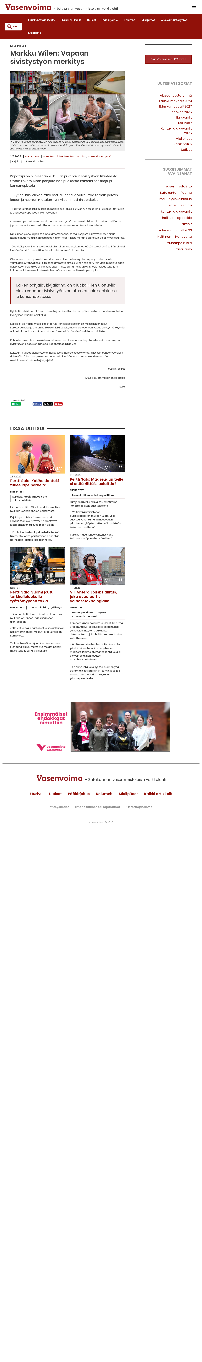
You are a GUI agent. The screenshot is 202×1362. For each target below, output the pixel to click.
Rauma (186, 194)
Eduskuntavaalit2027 (175, 107)
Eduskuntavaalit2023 (175, 102)
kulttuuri (93, 157)
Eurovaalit (184, 118)
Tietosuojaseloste (139, 809)
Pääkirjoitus (183, 145)
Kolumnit (185, 124)
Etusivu (34, 795)
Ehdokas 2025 (181, 113)
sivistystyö (105, 157)
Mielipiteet (32, 157)
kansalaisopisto (59, 157)
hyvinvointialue (180, 200)
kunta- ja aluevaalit (176, 212)
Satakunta (168, 194)
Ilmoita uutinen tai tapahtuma (97, 809)
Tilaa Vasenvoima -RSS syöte (168, 60)
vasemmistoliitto (178, 187)
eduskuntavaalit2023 (175, 231)
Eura (46, 157)
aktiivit (187, 225)
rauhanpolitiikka (179, 244)
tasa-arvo (184, 250)
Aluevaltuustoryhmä (176, 96)
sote (172, 206)
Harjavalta (183, 238)
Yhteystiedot (59, 809)
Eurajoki (186, 206)
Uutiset (186, 151)
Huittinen (164, 238)
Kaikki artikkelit (160, 795)
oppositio (184, 219)
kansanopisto (78, 157)
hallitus (167, 219)
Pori (162, 200)
